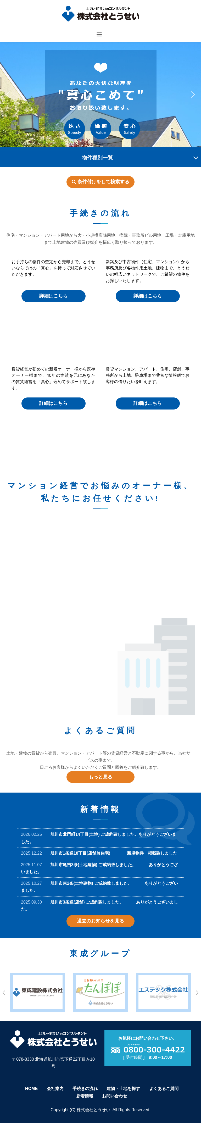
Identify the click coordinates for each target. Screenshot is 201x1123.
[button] (8, 94)
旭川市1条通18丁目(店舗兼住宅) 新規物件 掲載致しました (113, 853)
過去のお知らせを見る (100, 920)
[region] (100, 94)
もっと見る (100, 776)
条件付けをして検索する (100, 181)
